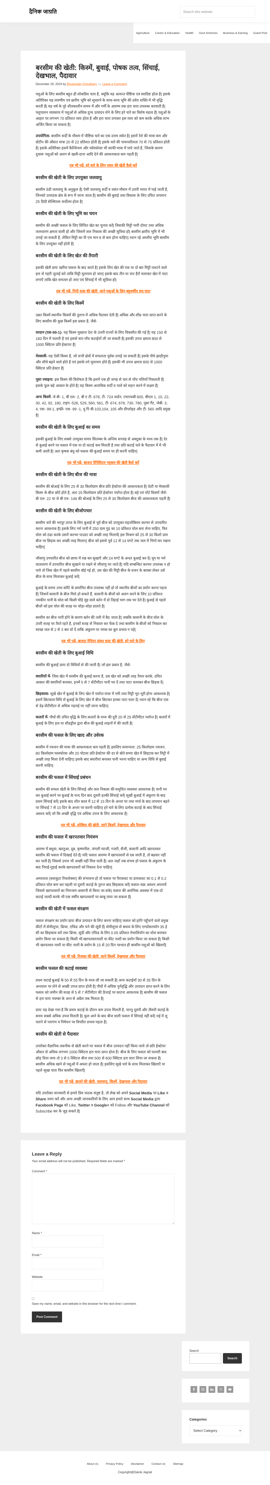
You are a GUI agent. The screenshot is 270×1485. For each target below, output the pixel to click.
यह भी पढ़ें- (103, 291)
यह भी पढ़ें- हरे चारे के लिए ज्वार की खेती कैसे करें (103, 165)
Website (37, 1277)
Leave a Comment (114, 84)
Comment (39, 1171)
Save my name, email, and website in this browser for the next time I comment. (84, 1303)
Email (36, 1255)
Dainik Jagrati (43, 11)
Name (37, 1233)
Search (194, 1350)
